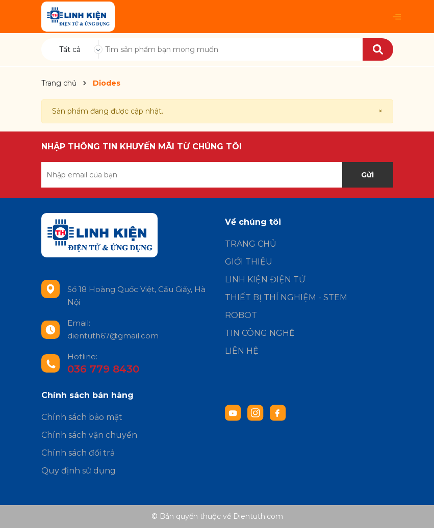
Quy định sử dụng (78, 471)
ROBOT (241, 315)
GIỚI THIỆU (248, 262)
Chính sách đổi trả (78, 453)
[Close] (380, 111)
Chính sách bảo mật (81, 417)
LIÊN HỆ (242, 351)
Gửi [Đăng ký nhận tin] (367, 174)
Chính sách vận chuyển (89, 435)
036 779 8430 (103, 369)
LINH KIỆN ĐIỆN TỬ (265, 279)
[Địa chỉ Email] (217, 175)
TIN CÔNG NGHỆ (260, 333)
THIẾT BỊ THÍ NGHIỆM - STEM (286, 297)
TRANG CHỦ (250, 244)
